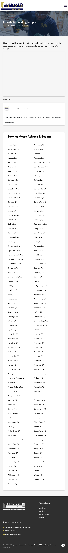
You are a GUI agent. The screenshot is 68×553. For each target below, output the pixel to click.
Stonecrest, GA (40, 440)
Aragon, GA (38, 149)
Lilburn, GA (12, 321)
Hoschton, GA (13, 290)
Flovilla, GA (38, 250)
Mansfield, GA (13, 343)
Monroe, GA (38, 352)
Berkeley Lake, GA (41, 167)
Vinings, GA (12, 466)
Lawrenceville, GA (41, 316)
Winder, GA (38, 475)
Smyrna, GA (12, 427)
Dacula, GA (12, 220)
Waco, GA (38, 466)
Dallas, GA (12, 224)
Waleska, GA (12, 471)
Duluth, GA (12, 233)
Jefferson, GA (39, 294)
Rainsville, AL (39, 387)
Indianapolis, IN (40, 290)
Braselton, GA (39, 171)
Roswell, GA (12, 409)
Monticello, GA (13, 356)
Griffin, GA (38, 277)
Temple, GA (38, 449)
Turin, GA (11, 457)
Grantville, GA (13, 272)
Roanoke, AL (12, 400)
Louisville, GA (13, 334)
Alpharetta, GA (13, 149)
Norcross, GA (39, 365)
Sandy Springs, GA (15, 413)
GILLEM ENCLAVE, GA (16, 264)
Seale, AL (11, 418)
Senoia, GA (38, 418)
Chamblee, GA (39, 193)
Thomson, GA (13, 453)
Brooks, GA (38, 176)
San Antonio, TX (40, 409)
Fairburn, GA (39, 246)
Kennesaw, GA (39, 308)
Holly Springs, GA (40, 286)
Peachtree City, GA (41, 374)
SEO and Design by (45, 545)
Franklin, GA (38, 255)
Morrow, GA (38, 356)
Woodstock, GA (14, 484)
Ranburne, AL (13, 391)
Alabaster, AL (39, 145)
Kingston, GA (13, 312)
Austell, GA (12, 162)
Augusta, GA (39, 158)
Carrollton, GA (13, 189)
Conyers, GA (38, 211)
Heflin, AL (37, 281)
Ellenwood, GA (13, 237)
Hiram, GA (12, 286)
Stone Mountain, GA (15, 440)
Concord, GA (39, 206)
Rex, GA (37, 391)
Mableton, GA (13, 338)
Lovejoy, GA (38, 334)
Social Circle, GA (14, 431)
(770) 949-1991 (10, 531)
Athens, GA (12, 154)
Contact (42, 517)
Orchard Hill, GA (14, 369)
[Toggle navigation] (65, 6)
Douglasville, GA (40, 228)
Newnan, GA (12, 365)
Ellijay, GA (38, 237)
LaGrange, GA (13, 316)
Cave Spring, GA (14, 193)
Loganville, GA (13, 330)
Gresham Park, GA (15, 277)
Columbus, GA (13, 206)
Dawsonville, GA (40, 224)
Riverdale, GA (39, 396)
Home (5, 26)
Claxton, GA (12, 202)
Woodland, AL (39, 479)
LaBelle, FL (38, 312)
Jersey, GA (11, 303)
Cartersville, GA (40, 189)
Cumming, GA (39, 215)
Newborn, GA (39, 360)
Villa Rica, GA (39, 462)
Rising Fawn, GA (14, 396)
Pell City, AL (38, 378)
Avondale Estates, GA (42, 162)
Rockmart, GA (39, 400)
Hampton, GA (13, 281)
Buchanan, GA (13, 180)
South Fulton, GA (40, 431)
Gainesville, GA (40, 259)
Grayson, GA (39, 272)
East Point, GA (39, 233)
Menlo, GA (38, 347)
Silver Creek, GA (40, 422)
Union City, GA (13, 462)
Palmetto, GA (39, 369)
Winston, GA (12, 479)
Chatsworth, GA (14, 198)
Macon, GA (38, 338)
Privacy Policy (33, 545)
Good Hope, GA (40, 264)
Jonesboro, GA (13, 308)
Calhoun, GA (12, 184)
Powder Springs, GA (15, 387)
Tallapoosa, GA (13, 449)
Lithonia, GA (12, 325)
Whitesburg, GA (14, 475)
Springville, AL (13, 435)
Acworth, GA (12, 145)
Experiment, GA (14, 246)
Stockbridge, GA (40, 435)
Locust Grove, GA (40, 325)
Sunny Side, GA (13, 444)
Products (42, 508)
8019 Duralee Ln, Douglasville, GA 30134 (18, 527)
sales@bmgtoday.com (13, 534)
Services (42, 511)
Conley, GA (12, 211)
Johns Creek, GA (40, 303)
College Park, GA (40, 202)
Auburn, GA (12, 158)
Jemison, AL (12, 299)
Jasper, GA (12, 294)
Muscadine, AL (13, 360)
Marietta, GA (39, 343)
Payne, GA (12, 374)
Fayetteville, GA (14, 250)
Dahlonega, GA (40, 220)
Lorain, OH (38, 330)
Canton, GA (38, 184)
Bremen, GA (12, 176)
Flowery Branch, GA (15, 255)
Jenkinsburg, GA (40, 299)
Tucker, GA (38, 453)
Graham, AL (38, 268)
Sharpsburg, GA (13, 422)
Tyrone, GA (38, 457)
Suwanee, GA (39, 444)
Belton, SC (12, 167)
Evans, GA (38, 242)
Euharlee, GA (13, 242)
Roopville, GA (39, 404)
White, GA (38, 471)
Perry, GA (11, 382)
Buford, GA (38, 180)
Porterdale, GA (39, 382)
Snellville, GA (39, 427)
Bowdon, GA (12, 171)
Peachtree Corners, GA (16, 378)
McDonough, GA (14, 347)
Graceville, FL (13, 268)
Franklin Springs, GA (15, 259)
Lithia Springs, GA (41, 321)
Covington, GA (13, 215)
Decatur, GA (12, 228)
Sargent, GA (38, 413)
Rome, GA (11, 404)
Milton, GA (12, 352)
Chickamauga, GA (40, 198)
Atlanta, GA (38, 154)
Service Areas (15, 26)
